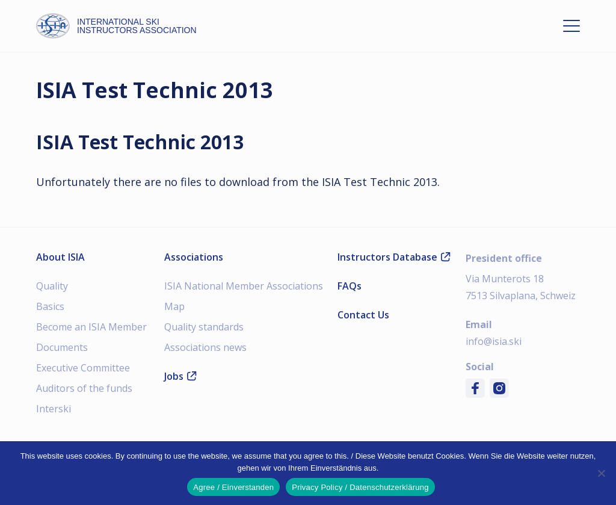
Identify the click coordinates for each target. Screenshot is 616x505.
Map (174, 306)
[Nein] (601, 473)
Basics (50, 306)
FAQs (349, 286)
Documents (62, 347)
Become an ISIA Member (91, 327)
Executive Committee (83, 368)
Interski (53, 409)
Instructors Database (394, 257)
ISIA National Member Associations (243, 286)
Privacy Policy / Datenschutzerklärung (360, 487)
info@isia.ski (494, 341)
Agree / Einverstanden (233, 487)
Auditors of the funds (84, 388)
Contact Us (363, 315)
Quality (52, 286)
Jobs (180, 376)
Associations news (205, 347)
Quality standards (204, 327)
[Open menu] (571, 26)
